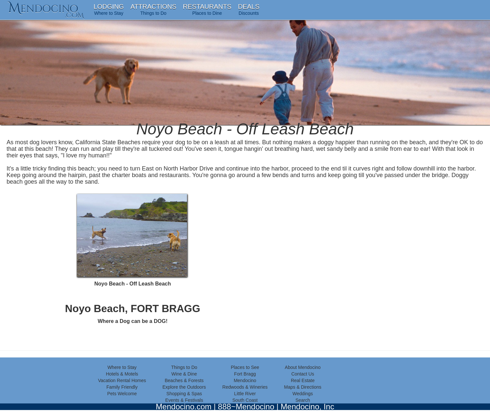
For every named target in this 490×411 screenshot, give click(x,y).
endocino (46, 8)
